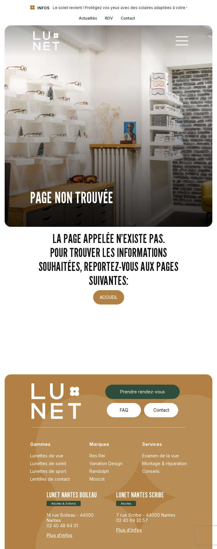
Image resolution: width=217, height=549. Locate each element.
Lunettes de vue (46, 455)
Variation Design (106, 463)
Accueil (109, 297)
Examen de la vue (160, 455)
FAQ (124, 410)
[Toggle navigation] (182, 41)
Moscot (97, 479)
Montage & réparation (164, 463)
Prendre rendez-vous (142, 391)
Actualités (88, 18)
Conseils (151, 471)
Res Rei (97, 455)
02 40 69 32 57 (132, 520)
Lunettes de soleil (48, 463)
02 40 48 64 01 (62, 525)
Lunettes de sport (48, 471)
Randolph (99, 471)
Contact (128, 18)
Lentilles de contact (50, 479)
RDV (109, 18)
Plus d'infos (59, 535)
